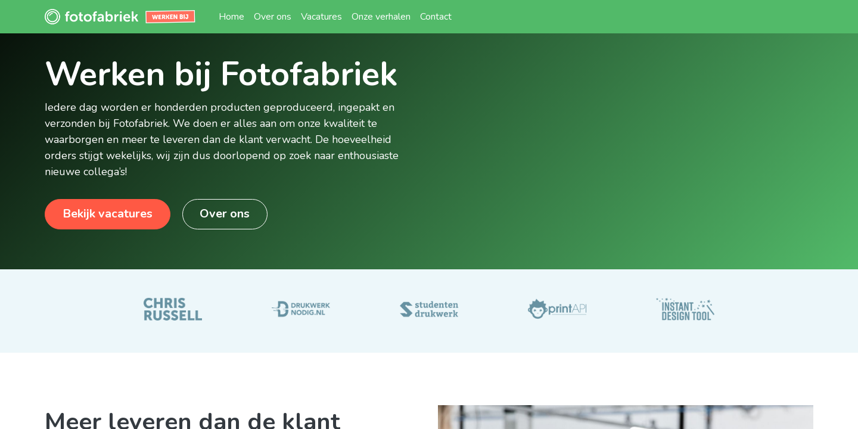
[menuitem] (231, 17)
